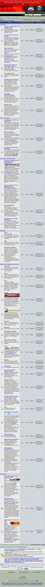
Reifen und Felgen (8, 434)
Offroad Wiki (4, 16)
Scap (39, 375)
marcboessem (39, 324)
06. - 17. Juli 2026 (39, 12)
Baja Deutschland (8, 498)
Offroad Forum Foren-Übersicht (7, 20)
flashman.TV (27, 583)
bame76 (31, 560)
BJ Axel (39, 31)
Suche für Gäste (22, 16)
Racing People (39, 256)
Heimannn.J (30, 556)
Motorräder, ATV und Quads (11, 412)
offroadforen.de (14, 422)
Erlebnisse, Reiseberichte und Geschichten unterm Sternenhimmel (11, 161)
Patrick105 (9, 559)
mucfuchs (39, 277)
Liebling (39, 153)
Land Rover (7, 266)
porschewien (7, 562)
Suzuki (6, 292)
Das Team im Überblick (19, 584)
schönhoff (12, 562)
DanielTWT (39, 287)
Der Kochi (40, 560)
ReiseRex (39, 41)
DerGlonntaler (39, 437)
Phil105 (14, 559)
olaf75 (39, 237)
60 (42, 19)
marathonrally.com (12, 140)
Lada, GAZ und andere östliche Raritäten (9, 370)
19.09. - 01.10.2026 (31, 12)
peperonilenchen (39, 561)
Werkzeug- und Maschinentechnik (8, 448)
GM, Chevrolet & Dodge (10, 331)
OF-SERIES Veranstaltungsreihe (9, 94)
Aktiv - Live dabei (5, 118)
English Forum (8, 104)
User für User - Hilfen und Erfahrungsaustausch (10, 65)
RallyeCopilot (39, 212)
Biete (5, 241)
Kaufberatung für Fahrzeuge (11, 79)
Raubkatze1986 (23, 559)
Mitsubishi (6, 327)
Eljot (39, 270)
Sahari (39, 111)
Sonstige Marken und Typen (11, 396)
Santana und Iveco (9, 379)
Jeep (5, 280)
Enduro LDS (28, 557)
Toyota (6, 308)
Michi (42, 557)
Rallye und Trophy (8, 132)
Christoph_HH (22, 557)
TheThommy (29, 559)
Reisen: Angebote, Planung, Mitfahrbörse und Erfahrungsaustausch (11, 186)
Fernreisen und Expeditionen (7, 158)
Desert (39, 195)
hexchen (39, 368)
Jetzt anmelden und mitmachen (9, 18)
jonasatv (39, 423)
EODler (6, 561)
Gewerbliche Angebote (10, 247)
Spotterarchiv (7, 62)
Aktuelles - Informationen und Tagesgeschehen (11, 27)
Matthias (39, 140)
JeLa (24, 561)
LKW (5, 407)
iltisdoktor (39, 487)
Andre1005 (16, 557)
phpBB (7, 583)
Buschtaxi (36, 560)
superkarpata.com (8, 538)
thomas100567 (36, 559)
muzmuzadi (39, 56)
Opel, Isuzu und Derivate (10, 339)
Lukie (26, 561)
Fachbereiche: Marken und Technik (9, 264)
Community (3, 24)
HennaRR (39, 126)
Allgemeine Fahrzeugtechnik (11, 439)
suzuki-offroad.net (15, 301)
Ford (5, 346)
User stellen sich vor (9, 73)
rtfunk (39, 329)
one (34, 561)
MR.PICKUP (30, 561)
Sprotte (39, 87)
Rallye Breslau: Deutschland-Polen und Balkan (11, 476)
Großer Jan (38, 557)
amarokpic (27, 560)
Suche (5, 232)
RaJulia (17, 559)
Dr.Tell (39, 461)
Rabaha (39, 388)
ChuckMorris (39, 76)
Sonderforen (3, 474)
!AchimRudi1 (21, 560)
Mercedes (6, 321)
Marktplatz (3, 230)
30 (40, 19)
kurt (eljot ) (39, 353)
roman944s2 (39, 244)
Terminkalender (13, 16)
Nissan (6, 273)
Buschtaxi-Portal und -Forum (12, 315)
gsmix (39, 410)
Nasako (39, 69)
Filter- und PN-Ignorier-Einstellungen (34, 584)
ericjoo (9, 561)
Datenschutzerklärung (7, 584)
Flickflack (39, 99)
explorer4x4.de (9, 351)
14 (38, 19)
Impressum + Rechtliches (37, 583)
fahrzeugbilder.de (8, 56)
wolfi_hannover (7, 560)
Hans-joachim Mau (15, 561)
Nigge (5, 559)
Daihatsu (6, 360)
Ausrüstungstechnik (9, 205)
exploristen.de (11, 352)
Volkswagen (7, 366)
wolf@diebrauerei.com (19, 562)
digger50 (39, 173)
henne (21, 561)
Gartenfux (33, 557)
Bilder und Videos (8, 48)
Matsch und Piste (8, 172)
